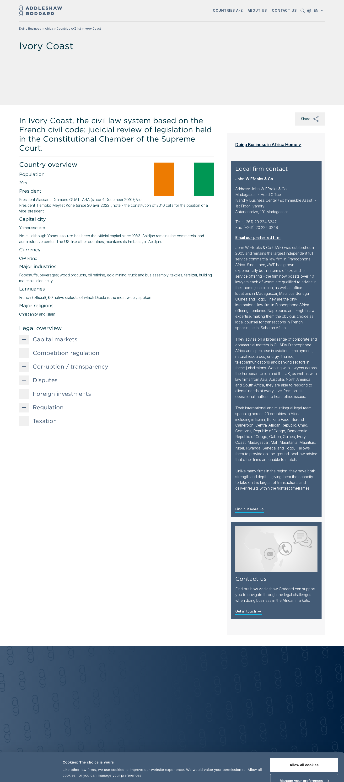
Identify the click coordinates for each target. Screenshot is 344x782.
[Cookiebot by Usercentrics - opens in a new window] (31, 772)
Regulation (48, 407)
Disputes (45, 380)
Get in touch (248, 611)
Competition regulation (66, 353)
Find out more (249, 509)
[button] (303, 10)
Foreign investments (62, 394)
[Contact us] (276, 549)
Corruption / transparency (70, 366)
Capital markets (55, 339)
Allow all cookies (304, 738)
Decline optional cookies (304, 769)
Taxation (45, 421)
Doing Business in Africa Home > (268, 144)
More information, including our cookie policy (102, 762)
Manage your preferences (304, 754)
